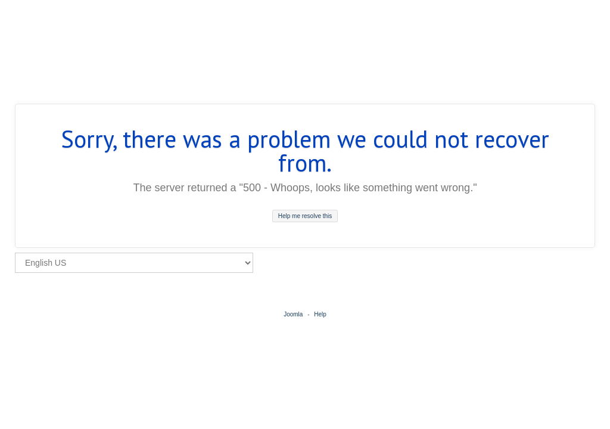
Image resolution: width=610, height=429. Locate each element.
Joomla (293, 314)
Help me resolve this (305, 216)
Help (320, 314)
